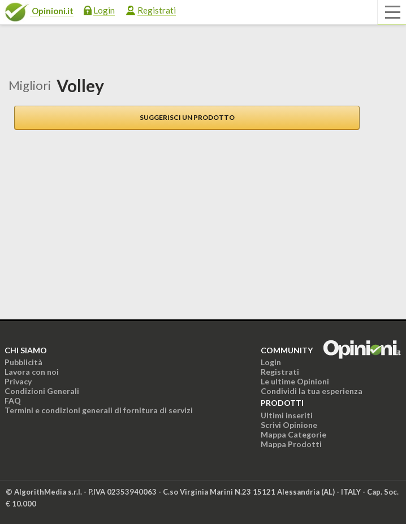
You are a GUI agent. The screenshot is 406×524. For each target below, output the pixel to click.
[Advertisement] (87, 225)
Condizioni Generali (42, 391)
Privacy (18, 381)
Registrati (156, 10)
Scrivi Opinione (289, 425)
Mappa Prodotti (291, 444)
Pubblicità (23, 362)
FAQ (13, 400)
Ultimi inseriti (287, 415)
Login (104, 10)
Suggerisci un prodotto (187, 117)
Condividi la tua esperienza (311, 391)
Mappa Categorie (293, 434)
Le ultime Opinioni (295, 381)
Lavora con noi (32, 371)
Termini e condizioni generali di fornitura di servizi (99, 410)
